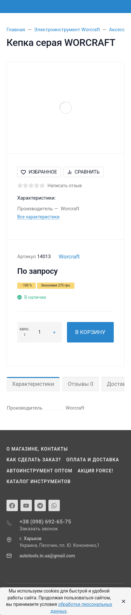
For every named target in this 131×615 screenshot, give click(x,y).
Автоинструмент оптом (39, 470)
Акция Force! (95, 470)
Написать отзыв (64, 185)
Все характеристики (38, 216)
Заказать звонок (39, 529)
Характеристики (33, 384)
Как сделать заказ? (34, 459)
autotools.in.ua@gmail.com (47, 555)
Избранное (39, 172)
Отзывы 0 (80, 384)
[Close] (121, 601)
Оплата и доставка (92, 459)
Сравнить (83, 172)
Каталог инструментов (39, 481)
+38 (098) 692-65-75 (45, 521)
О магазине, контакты (37, 449)
